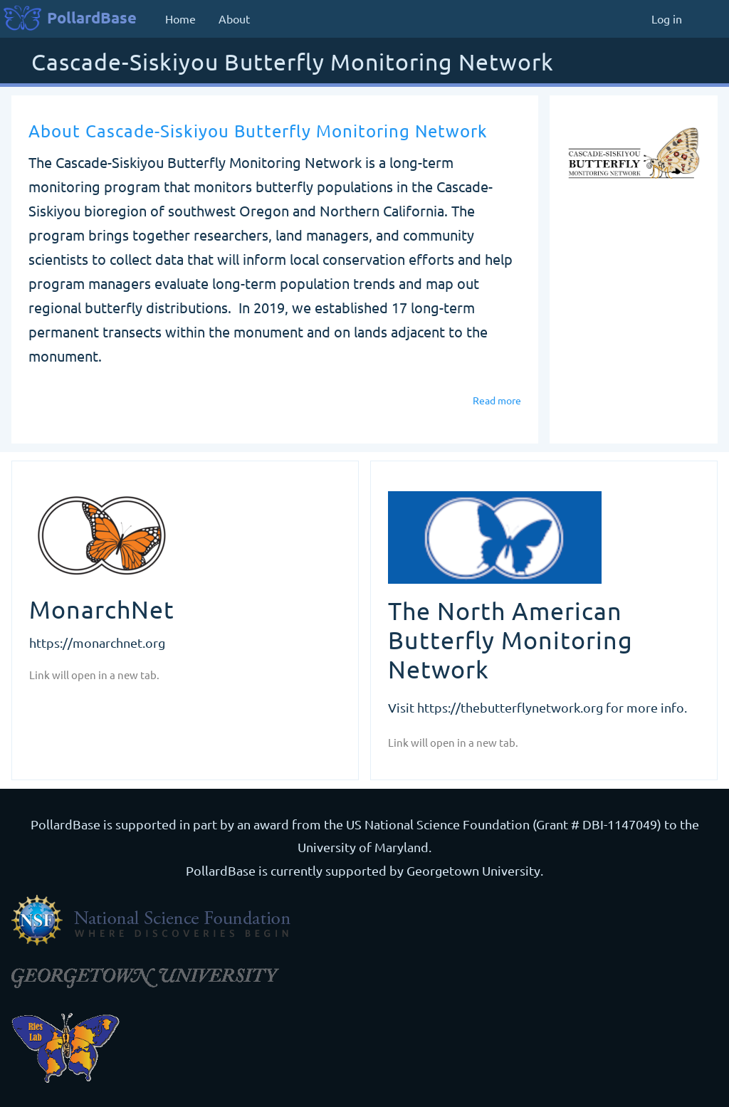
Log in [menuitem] (666, 18)
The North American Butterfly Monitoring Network (510, 640)
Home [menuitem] (180, 18)
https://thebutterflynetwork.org (510, 707)
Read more (497, 400)
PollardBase (92, 17)
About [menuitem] (234, 18)
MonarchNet (101, 609)
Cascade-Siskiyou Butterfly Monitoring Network (292, 63)
